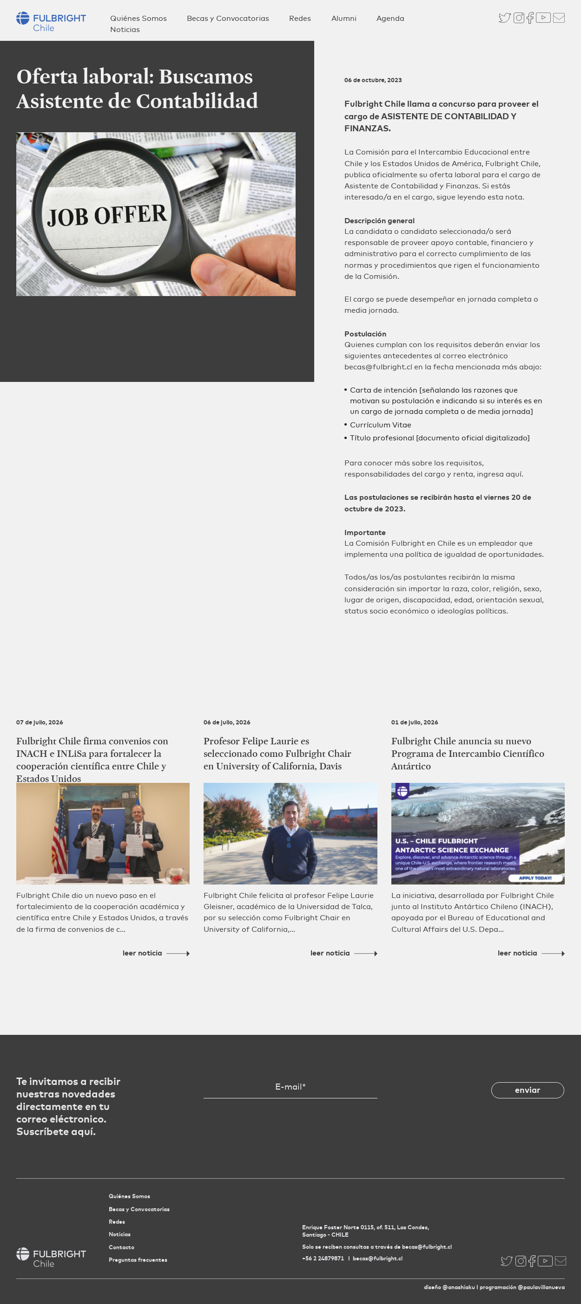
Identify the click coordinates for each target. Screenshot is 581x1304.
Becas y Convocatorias (228, 18)
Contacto (121, 1247)
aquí (514, 474)
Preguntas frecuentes (138, 1259)
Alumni (344, 18)
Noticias (125, 29)
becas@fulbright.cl (378, 1258)
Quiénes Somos (138, 18)
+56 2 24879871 (323, 1258)
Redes (300, 18)
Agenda (390, 18)
